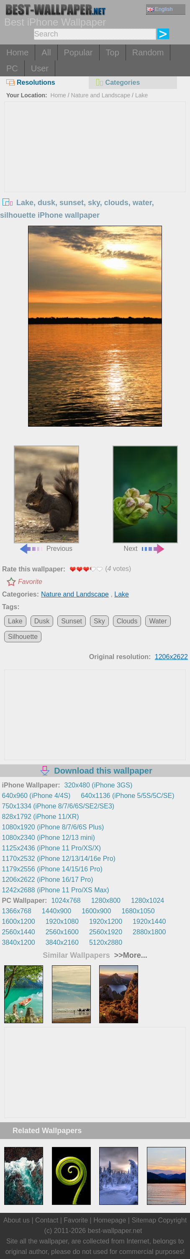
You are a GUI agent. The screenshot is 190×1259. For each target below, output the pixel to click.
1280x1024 (147, 900)
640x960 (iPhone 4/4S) (36, 795)
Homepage (109, 1220)
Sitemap (143, 1220)
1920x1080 (62, 921)
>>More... (129, 955)
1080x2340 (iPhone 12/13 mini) (48, 837)
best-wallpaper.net (115, 1230)
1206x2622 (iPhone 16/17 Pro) (47, 879)
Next (145, 499)
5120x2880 (105, 942)
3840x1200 (18, 942)
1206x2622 (171, 656)
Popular (78, 52)
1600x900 (96, 911)
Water (158, 621)
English (160, 9)
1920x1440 (149, 921)
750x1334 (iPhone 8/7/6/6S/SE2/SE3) (58, 806)
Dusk (41, 621)
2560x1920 (105, 932)
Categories (117, 82)
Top (112, 52)
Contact (46, 1220)
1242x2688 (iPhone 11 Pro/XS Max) (55, 890)
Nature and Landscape (101, 95)
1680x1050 (137, 911)
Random (148, 52)
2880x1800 (149, 932)
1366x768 (16, 911)
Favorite (30, 581)
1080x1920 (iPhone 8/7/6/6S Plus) (53, 827)
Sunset (71, 621)
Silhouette (23, 636)
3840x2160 (62, 942)
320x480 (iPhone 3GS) (98, 785)
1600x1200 (18, 921)
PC (12, 68)
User (40, 68)
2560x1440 (18, 932)
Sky (99, 621)
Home (17, 52)
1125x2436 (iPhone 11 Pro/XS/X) (51, 848)
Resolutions (30, 82)
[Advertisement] (95, 165)
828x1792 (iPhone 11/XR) (40, 816)
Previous (47, 499)
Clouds (127, 621)
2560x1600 (62, 932)
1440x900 (56, 911)
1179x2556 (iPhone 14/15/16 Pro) (52, 869)
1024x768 (65, 900)
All (46, 52)
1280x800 (106, 900)
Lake (141, 95)
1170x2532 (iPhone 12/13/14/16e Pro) (59, 858)
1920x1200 (105, 921)
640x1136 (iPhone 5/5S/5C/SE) (127, 795)
